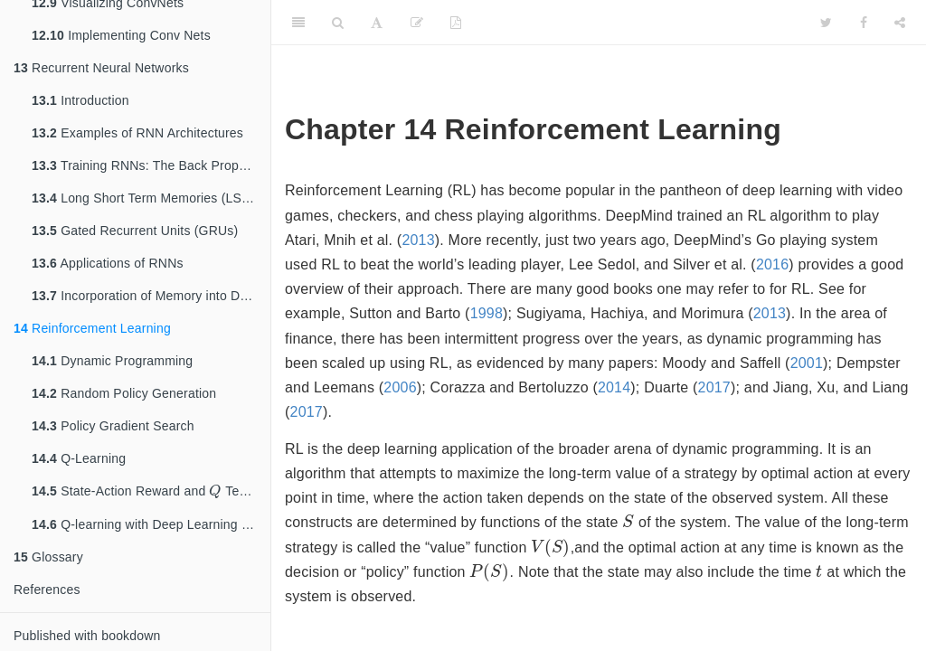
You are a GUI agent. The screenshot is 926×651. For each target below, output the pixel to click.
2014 (614, 387)
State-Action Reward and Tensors (150, 491)
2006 (399, 387)
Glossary (48, 558)
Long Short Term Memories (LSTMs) (151, 198)
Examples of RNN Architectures (137, 133)
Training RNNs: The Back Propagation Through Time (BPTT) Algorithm (151, 165)
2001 (806, 363)
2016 (772, 264)
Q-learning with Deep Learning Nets (150, 525)
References (47, 590)
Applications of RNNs (108, 263)
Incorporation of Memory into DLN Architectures (151, 295)
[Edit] (417, 22)
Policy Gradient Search (113, 426)
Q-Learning (79, 458)
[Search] (337, 22)
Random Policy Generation (124, 393)
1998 (486, 313)
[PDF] (456, 22)
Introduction (80, 100)
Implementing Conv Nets (121, 35)
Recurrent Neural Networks (101, 68)
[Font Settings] (376, 22)
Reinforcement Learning (92, 328)
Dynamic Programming (112, 361)
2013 (418, 240)
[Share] (900, 22)
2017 (714, 387)
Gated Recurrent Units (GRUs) (135, 230)
